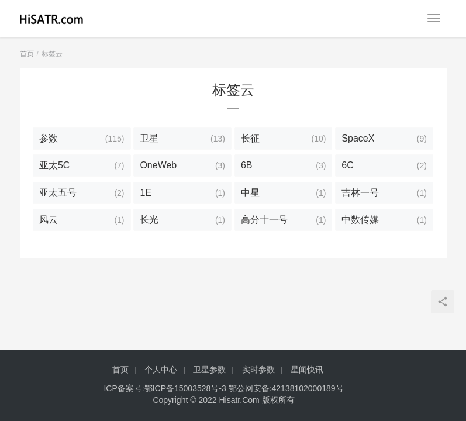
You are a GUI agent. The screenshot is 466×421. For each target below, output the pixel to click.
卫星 (149, 138)
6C (347, 165)
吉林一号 (360, 193)
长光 (149, 220)
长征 (250, 138)
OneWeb (158, 165)
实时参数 (258, 369)
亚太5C (54, 165)
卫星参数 (209, 369)
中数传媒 (360, 220)
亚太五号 (58, 193)
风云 (48, 220)
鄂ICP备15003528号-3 (185, 388)
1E (145, 193)
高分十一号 (264, 220)
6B (247, 165)
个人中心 (160, 369)
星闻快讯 (307, 369)
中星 (250, 193)
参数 (48, 138)
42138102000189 (304, 388)
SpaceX (357, 138)
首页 (27, 54)
